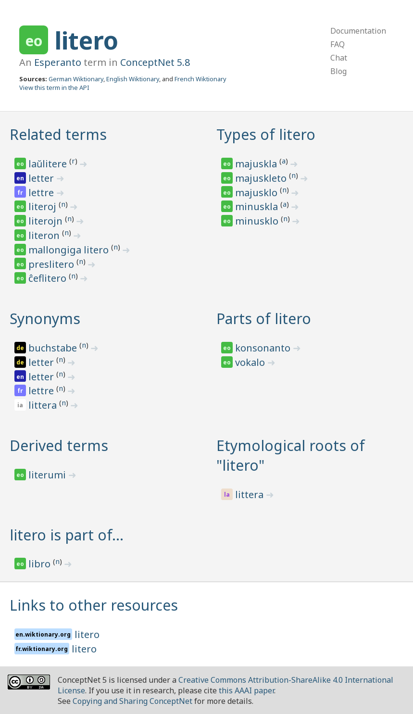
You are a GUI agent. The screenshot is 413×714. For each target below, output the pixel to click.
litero (86, 40)
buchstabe (53, 347)
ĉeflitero (48, 278)
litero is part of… (67, 535)
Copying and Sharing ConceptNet (132, 701)
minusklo (258, 220)
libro (40, 563)
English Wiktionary (132, 79)
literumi (48, 474)
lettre (42, 192)
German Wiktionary (76, 79)
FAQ (337, 44)
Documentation (358, 30)
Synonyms (45, 318)
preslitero (52, 264)
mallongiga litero (69, 249)
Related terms (58, 134)
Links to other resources (94, 605)
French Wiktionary (200, 79)
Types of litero (265, 134)
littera (43, 405)
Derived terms (59, 445)
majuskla (257, 163)
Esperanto (57, 62)
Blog (338, 71)
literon (45, 235)
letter (42, 178)
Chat (338, 57)
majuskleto (262, 178)
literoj (43, 206)
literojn (46, 220)
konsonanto (264, 347)
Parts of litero (263, 318)
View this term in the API (54, 87)
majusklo (257, 192)
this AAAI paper (246, 690)
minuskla (257, 206)
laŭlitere (48, 163)
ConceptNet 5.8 (155, 62)
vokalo (251, 362)
